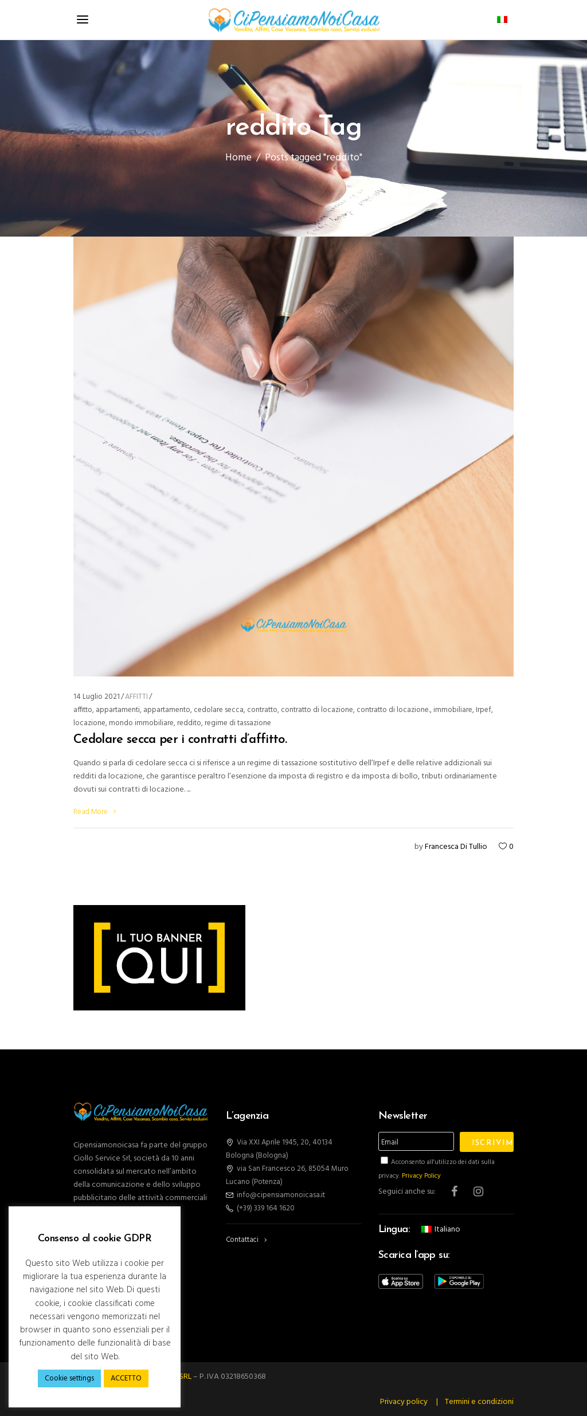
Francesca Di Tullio (456, 846)
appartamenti (118, 710)
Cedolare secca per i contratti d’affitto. (180, 739)
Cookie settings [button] (69, 1378)
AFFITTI (136, 697)
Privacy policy (404, 1402)
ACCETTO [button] (126, 1378)
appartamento (166, 710)
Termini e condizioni (479, 1402)
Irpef (483, 710)
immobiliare (452, 710)
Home (238, 158)
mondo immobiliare (141, 723)
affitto (82, 710)
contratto (262, 710)
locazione (89, 723)
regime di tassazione (238, 723)
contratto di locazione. (393, 710)
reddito (189, 723)
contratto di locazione (317, 710)
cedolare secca (219, 710)
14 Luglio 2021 (96, 697)
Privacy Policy (421, 1176)
